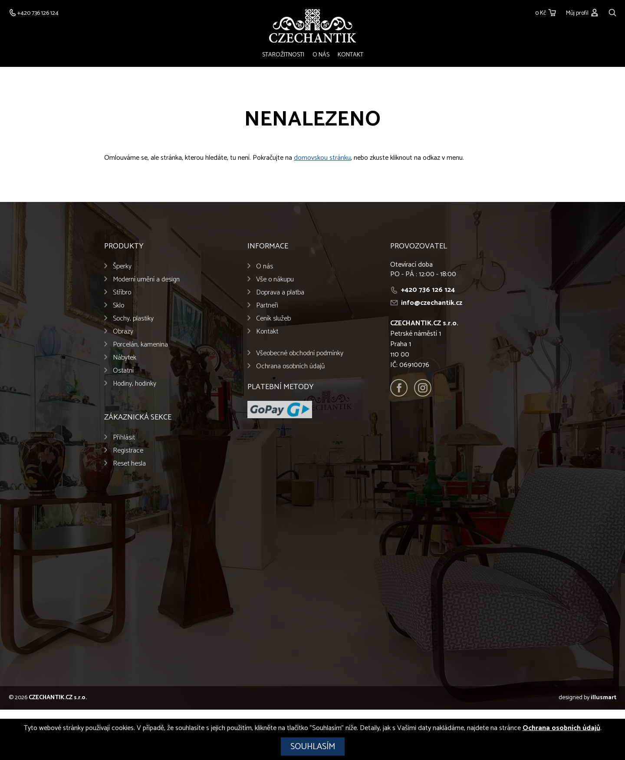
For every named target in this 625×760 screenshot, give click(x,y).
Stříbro (122, 292)
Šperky (122, 266)
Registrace (128, 450)
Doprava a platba (280, 292)
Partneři (267, 305)
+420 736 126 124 (428, 290)
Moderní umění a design (146, 279)
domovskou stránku (322, 158)
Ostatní (123, 371)
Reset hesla (129, 463)
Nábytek (124, 357)
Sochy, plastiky (133, 318)
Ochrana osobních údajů (290, 366)
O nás (320, 55)
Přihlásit (124, 437)
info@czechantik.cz (431, 303)
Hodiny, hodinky (134, 384)
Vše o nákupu (275, 279)
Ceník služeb (273, 318)
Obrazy (123, 331)
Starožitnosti (283, 55)
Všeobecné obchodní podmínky (299, 353)
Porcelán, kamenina (140, 344)
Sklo (118, 305)
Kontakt (350, 55)
